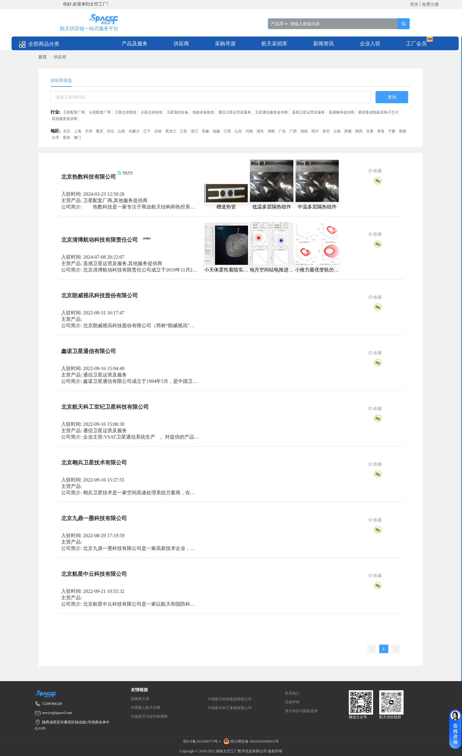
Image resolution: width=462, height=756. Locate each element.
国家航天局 (140, 699)
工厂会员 (416, 44)
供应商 (181, 44)
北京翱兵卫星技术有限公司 (94, 463)
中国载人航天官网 (145, 707)
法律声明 (292, 702)
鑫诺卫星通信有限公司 (88, 351)
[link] (42, 57)
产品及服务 (135, 44)
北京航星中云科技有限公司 (94, 574)
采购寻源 (225, 44)
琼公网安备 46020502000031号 (250, 741)
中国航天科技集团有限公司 (230, 699)
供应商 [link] (60, 57)
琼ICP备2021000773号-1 (202, 741)
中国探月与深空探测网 (149, 716)
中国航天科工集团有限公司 (230, 708)
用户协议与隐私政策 (301, 711)
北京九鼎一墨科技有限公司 (94, 518)
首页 (42, 57)
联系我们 (292, 693)
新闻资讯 (323, 44)
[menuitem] (135, 43)
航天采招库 (274, 44)
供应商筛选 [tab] (61, 80)
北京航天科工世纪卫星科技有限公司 (105, 407)
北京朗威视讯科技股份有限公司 (99, 295)
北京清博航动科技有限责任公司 (99, 240)
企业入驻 (370, 44)
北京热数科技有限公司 (88, 176)
